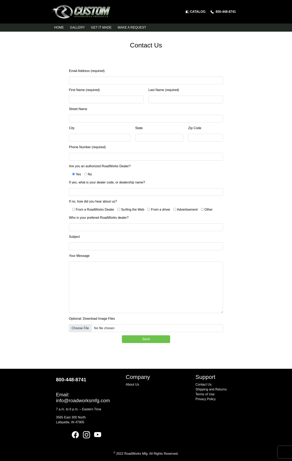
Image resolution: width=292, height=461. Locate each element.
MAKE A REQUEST (132, 27)
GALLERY (77, 27)
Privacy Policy (205, 399)
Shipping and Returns (211, 389)
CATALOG (195, 11)
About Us (132, 384)
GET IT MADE (101, 27)
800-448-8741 (223, 11)
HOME (59, 27)
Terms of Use (205, 394)
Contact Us (203, 384)
